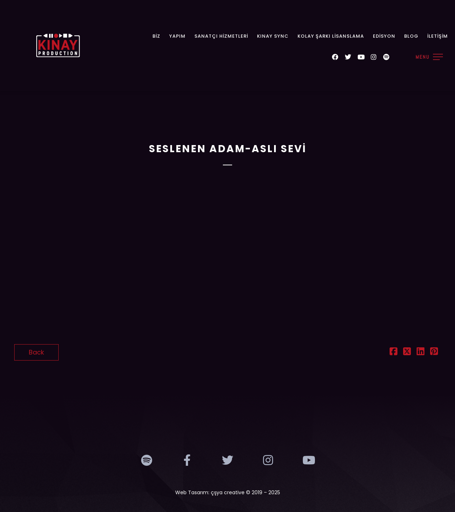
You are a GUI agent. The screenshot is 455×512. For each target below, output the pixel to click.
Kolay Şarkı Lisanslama (331, 36)
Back (36, 352)
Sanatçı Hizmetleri (221, 36)
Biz (156, 36)
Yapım (177, 36)
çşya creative (228, 492)
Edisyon (384, 36)
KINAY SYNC (273, 36)
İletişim (437, 36)
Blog (411, 36)
